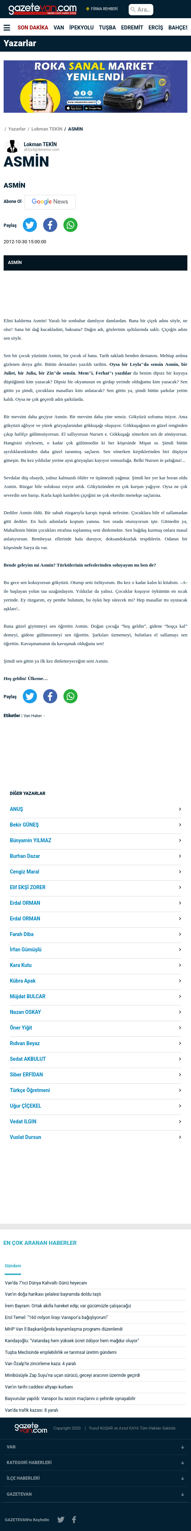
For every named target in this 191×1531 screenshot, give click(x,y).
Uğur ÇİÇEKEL (25, 1106)
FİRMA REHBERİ (102, 9)
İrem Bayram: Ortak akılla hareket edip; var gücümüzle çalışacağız (68, 1305)
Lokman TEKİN (46, 129)
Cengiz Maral (24, 872)
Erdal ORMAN (25, 903)
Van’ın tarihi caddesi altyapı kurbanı (39, 1387)
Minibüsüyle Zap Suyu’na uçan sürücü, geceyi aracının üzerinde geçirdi (72, 1375)
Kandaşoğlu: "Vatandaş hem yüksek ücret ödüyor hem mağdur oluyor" (72, 1340)
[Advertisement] (67, 790)
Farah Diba (21, 934)
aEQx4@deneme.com (41, 149)
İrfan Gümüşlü (25, 949)
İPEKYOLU (81, 27)
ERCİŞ (156, 27)
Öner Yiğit (21, 1028)
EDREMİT (132, 27)
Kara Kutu (21, 965)
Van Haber (33, 715)
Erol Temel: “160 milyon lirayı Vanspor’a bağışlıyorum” (56, 1317)
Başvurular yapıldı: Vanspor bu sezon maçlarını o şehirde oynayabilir (70, 1398)
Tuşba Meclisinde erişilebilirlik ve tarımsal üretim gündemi (61, 1352)
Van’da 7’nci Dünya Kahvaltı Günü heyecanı (46, 1283)
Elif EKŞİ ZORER (27, 887)
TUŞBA (107, 27)
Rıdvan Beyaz (25, 1043)
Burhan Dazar (25, 856)
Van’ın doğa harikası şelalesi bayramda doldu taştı (53, 1294)
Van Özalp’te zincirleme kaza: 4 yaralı (40, 1363)
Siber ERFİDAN (26, 1075)
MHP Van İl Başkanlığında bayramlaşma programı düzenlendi (64, 1329)
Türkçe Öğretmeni (30, 1090)
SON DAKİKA (33, 27)
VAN (59, 27)
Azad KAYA (129, 1428)
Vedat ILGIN (23, 1121)
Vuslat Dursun (25, 1137)
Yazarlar (16, 129)
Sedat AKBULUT (28, 1059)
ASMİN (75, 129)
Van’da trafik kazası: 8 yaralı (31, 1410)
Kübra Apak (23, 981)
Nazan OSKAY (25, 1012)
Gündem (13, 1266)
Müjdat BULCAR (27, 996)
